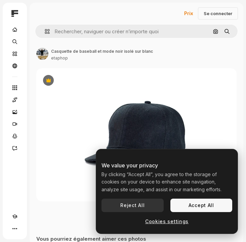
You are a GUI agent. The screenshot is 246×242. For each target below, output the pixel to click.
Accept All (201, 205)
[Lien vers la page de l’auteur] (42, 54)
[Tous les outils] (14, 87)
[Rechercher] (14, 41)
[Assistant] (14, 148)
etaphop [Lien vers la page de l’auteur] (59, 58)
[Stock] (14, 53)
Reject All (132, 205)
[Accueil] (14, 29)
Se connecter (218, 13)
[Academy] (14, 216)
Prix (188, 13)
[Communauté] (14, 66)
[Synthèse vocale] (14, 136)
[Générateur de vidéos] (14, 124)
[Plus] (14, 228)
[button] (44, 31)
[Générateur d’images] (14, 112)
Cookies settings (167, 221)
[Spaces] (14, 99)
